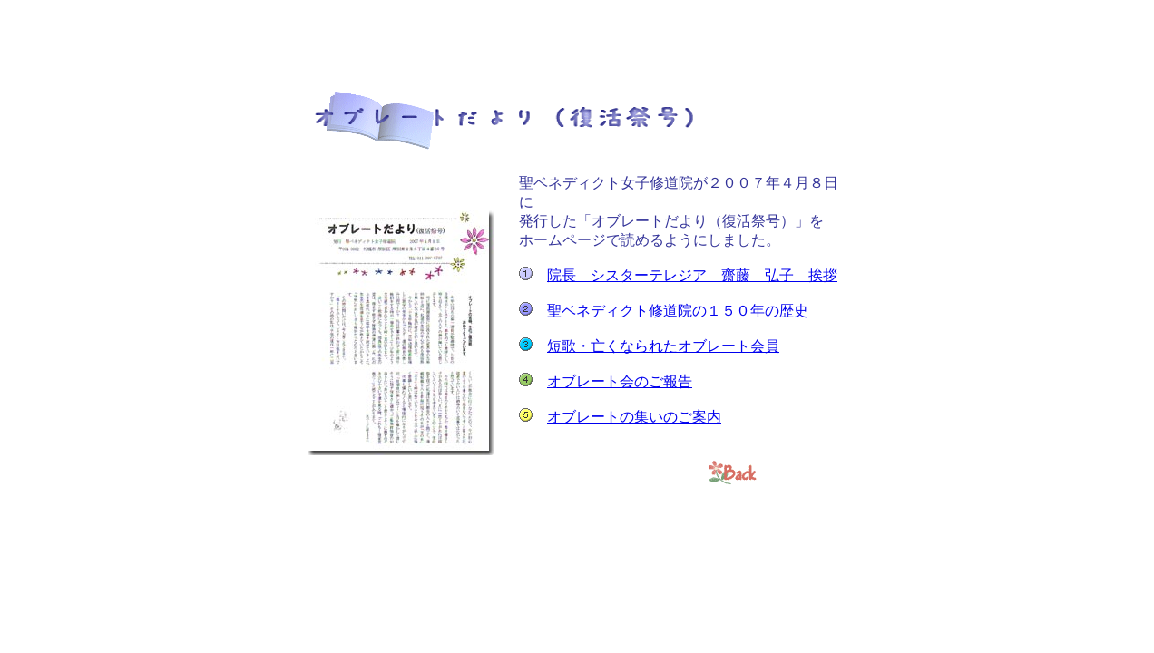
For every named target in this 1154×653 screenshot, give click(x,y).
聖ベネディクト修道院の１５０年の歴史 (677, 310)
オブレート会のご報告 (619, 381)
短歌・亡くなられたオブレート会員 (663, 346)
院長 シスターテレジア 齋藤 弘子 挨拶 (692, 275)
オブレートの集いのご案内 (634, 416)
